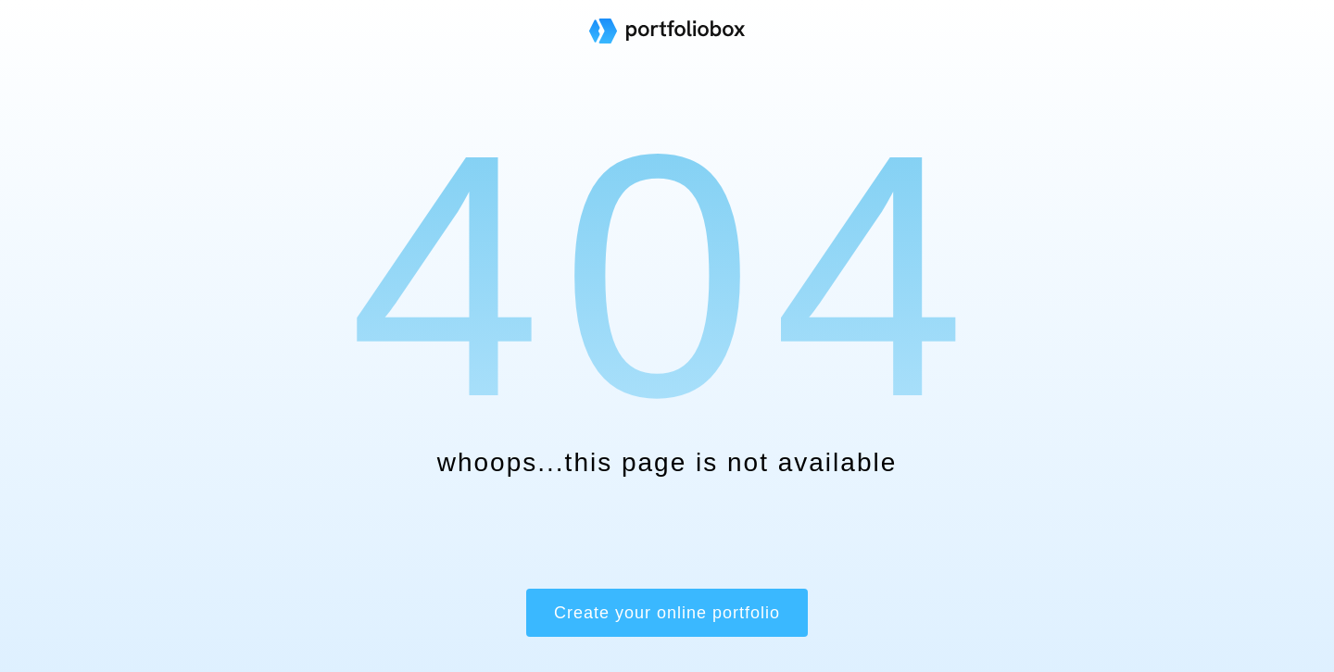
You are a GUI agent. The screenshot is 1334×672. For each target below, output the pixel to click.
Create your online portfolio (667, 613)
